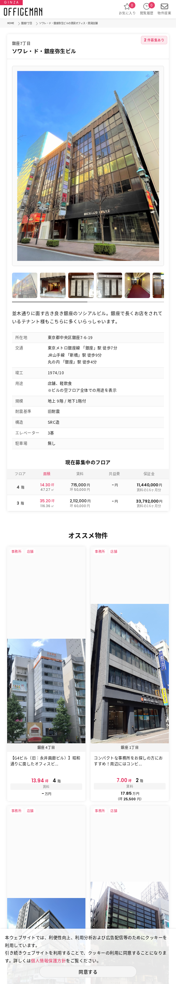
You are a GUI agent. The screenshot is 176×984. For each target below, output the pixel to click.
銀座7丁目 (26, 23)
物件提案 (164, 9)
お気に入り (127, 9)
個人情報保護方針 (48, 960)
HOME (10, 23)
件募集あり (154, 40)
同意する (88, 971)
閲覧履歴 (147, 9)
